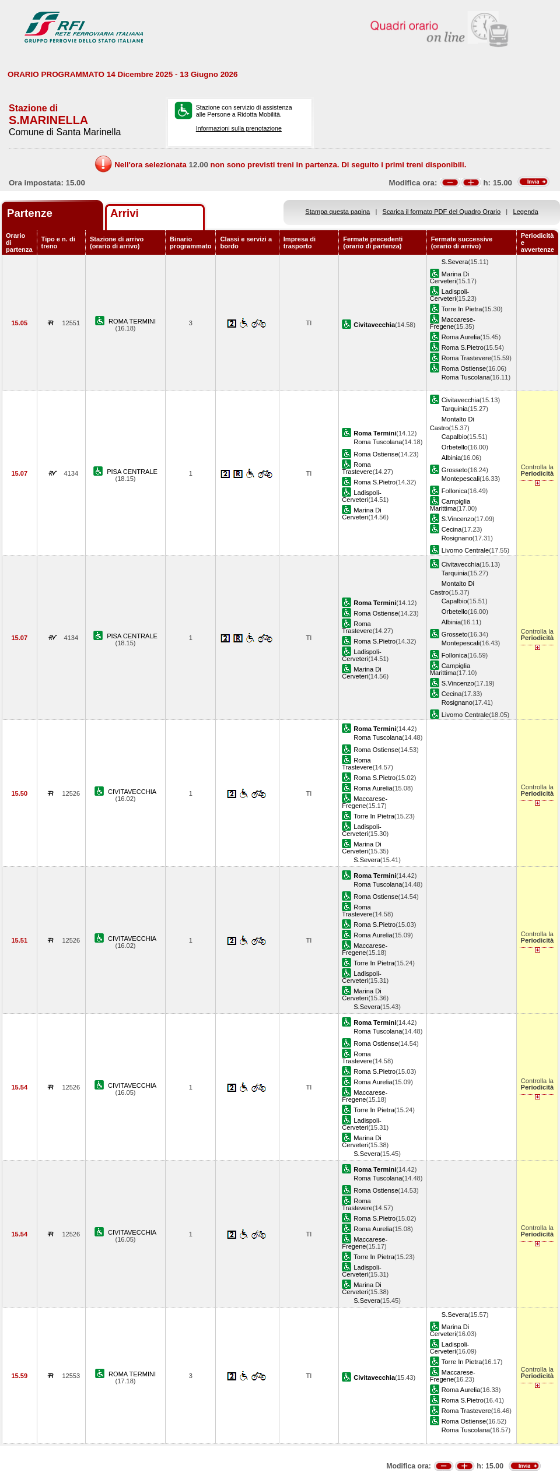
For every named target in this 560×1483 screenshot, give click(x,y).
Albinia (451, 457)
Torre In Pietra (462, 308)
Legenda (525, 211)
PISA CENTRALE (132, 471)
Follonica (454, 490)
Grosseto (455, 469)
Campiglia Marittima (450, 505)
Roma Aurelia (461, 336)
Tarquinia (455, 408)
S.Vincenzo (458, 518)
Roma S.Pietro (463, 347)
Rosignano (457, 538)
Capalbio (454, 436)
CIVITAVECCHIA (132, 791)
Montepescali (461, 478)
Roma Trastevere (466, 357)
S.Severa (455, 261)
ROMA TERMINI (132, 321)
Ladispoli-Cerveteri (449, 295)
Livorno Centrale (465, 550)
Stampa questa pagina (337, 211)
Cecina (451, 529)
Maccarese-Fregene (452, 323)
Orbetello (455, 447)
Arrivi (124, 213)
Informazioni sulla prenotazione (239, 128)
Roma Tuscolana (466, 377)
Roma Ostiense (464, 368)
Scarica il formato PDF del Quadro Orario (442, 211)
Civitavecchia (461, 399)
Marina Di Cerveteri (449, 277)
